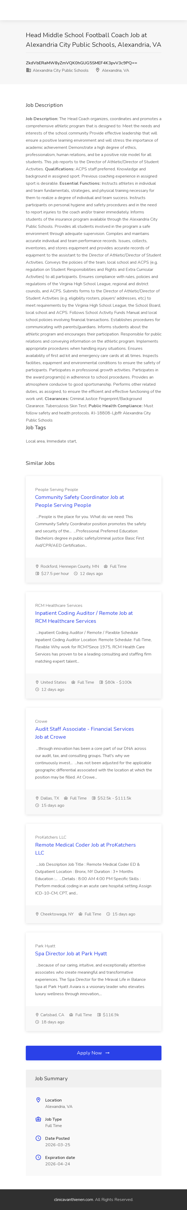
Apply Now (93, 1053)
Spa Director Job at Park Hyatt (71, 953)
